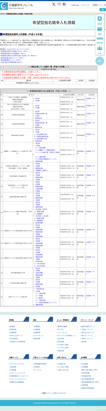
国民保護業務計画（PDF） (91, 382)
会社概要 (85, 364)
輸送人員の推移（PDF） (90, 370)
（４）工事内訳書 (39, 157)
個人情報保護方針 (88, 379)
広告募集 (13, 370)
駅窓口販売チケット (89, 326)
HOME (2, 14)
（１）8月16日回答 (39, 263)
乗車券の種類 (62, 326)
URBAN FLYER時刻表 (17, 341)
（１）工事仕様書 (39, 148)
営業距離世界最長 (40, 364)
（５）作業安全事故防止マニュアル (45, 159)
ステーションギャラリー (18, 379)
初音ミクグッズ (87, 338)
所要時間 (13, 332)
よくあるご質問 (63, 367)
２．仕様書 (36, 166)
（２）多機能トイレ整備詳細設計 (44, 150)
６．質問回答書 (38, 223)
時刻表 (99, 20)
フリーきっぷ (38, 335)
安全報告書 (85, 373)
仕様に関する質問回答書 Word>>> (11, 62)
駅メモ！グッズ (87, 335)
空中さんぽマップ (16, 335)
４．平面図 (36, 179)
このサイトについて (59, 393)
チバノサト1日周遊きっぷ (66, 335)
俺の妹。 (85, 341)
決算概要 (85, 367)
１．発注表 (36, 143)
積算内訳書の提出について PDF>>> (12, 58)
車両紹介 (37, 367)
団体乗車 (37, 332)
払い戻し (61, 329)
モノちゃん (38, 370)
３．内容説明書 (38, 229)
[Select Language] (99, 5)
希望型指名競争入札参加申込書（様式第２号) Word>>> (19, 55)
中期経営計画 (86, 376)
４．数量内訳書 (38, 232)
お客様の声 (62, 364)
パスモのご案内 (63, 348)
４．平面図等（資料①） (40, 170)
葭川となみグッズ (88, 332)
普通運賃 (37, 326)
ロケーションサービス (17, 373)
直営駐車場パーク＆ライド (19, 376)
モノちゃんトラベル (17, 364)
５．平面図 (36, 191)
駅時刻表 (13, 329)
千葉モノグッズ (87, 329)
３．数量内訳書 (38, 161)
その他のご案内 (63, 345)
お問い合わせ (75, 5)
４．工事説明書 (38, 189)
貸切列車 (37, 338)
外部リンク (46, 393)
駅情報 (12, 326)
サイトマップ (85, 5)
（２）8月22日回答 (39, 266)
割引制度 (61, 341)
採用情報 (85, 385)
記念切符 (61, 338)
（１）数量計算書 (38, 211)
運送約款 (61, 351)
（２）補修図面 (38, 214)
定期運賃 (37, 329)
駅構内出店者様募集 (17, 382)
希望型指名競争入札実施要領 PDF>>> (13, 53)
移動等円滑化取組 (88, 388)
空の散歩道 (14, 338)
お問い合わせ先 (63, 370)
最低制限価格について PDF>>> (11, 60)
